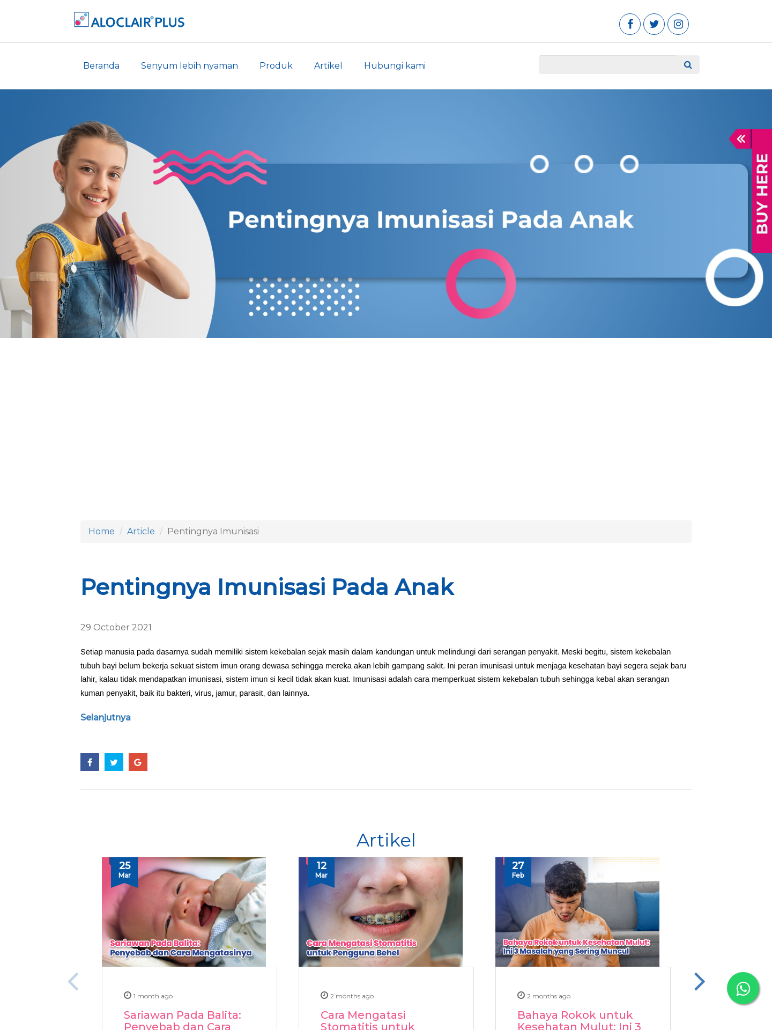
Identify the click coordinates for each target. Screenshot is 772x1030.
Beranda (101, 66)
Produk (276, 66)
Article (141, 531)
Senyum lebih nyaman (189, 66)
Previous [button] (72, 981)
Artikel (328, 66)
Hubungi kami (395, 66)
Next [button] (699, 981)
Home (101, 531)
